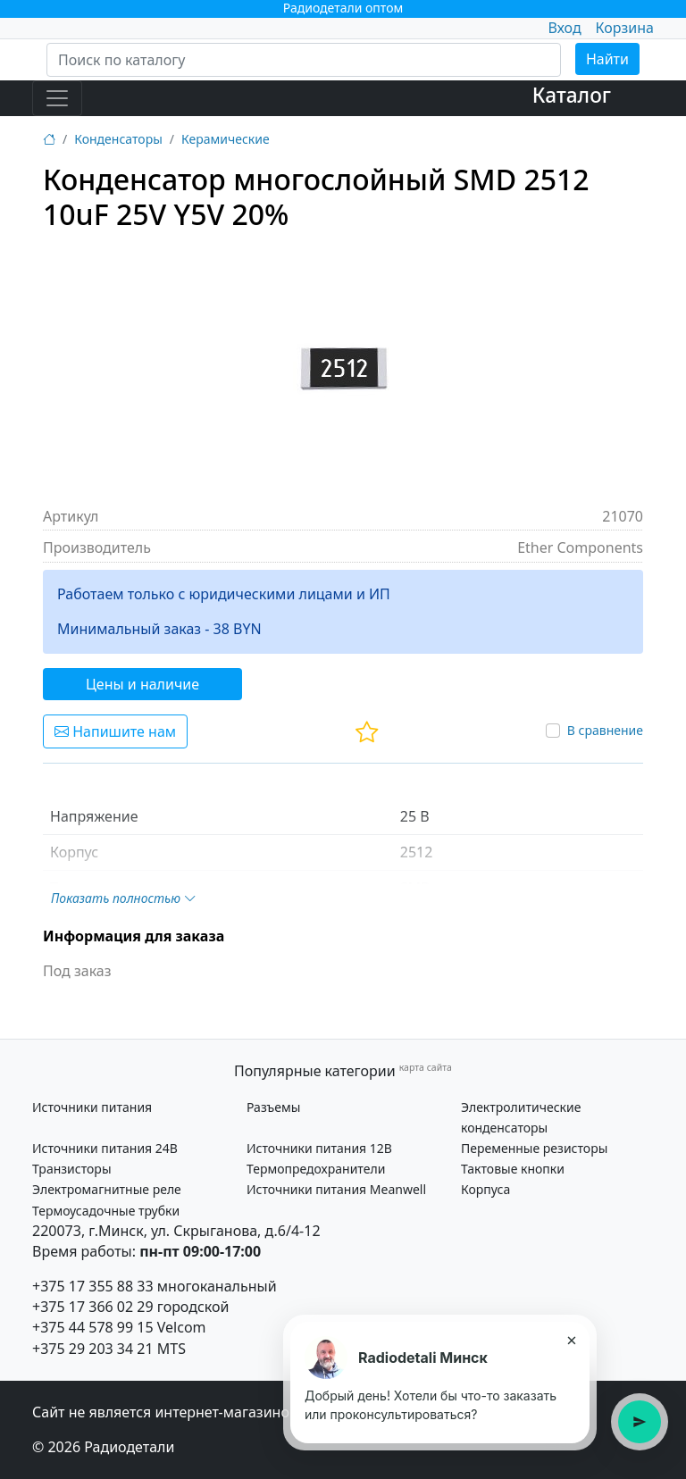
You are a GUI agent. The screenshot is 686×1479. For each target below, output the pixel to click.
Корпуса (485, 1189)
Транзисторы (72, 1168)
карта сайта (425, 1067)
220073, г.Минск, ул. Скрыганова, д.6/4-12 (176, 1231)
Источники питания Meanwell (336, 1189)
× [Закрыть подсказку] (571, 1339)
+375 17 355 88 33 (93, 1286)
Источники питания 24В (105, 1148)
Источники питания (92, 1107)
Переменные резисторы (534, 1148)
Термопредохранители (316, 1168)
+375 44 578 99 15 (93, 1327)
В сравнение (605, 730)
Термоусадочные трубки (106, 1210)
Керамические (225, 138)
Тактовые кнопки (513, 1168)
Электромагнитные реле (106, 1189)
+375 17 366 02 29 (93, 1306)
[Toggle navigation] (57, 98)
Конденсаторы (118, 138)
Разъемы (273, 1107)
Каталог (571, 95)
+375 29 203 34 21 (93, 1348)
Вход (564, 28)
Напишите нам (115, 731)
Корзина (625, 28)
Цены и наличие (142, 684)
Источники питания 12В (319, 1148)
